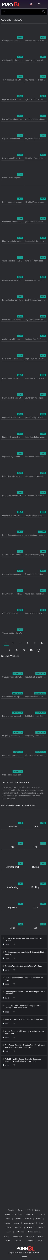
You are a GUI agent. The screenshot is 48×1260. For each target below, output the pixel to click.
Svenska (28, 1219)
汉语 (28, 1210)
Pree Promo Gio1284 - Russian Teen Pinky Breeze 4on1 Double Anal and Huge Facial (25, 1046)
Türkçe (6, 1236)
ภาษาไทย (17, 1241)
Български (29, 1241)
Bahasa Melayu (29, 1223)
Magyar (7, 1214)
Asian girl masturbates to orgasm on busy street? (24, 1019)
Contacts (24, 1257)
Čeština (37, 1210)
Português (30, 1214)
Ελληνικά (30, 1227)
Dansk (20, 1210)
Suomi (9, 1232)
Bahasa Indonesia (34, 1232)
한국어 (41, 1223)
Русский (38, 1219)
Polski (8, 1219)
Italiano (16, 1223)
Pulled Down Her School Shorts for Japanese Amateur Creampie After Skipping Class (23, 1060)
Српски (40, 1236)
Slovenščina (17, 1236)
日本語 (40, 1241)
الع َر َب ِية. (18, 1214)
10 (31, 650)
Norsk (8, 1241)
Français (11, 1210)
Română (18, 1219)
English (40, 1227)
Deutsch (8, 1227)
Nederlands (20, 1232)
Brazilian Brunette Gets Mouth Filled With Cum (23, 966)
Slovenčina (30, 1236)
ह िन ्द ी (18, 1227)
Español (7, 1223)
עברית (40, 1214)
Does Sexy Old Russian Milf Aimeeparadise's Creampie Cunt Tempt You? (23, 1007)
